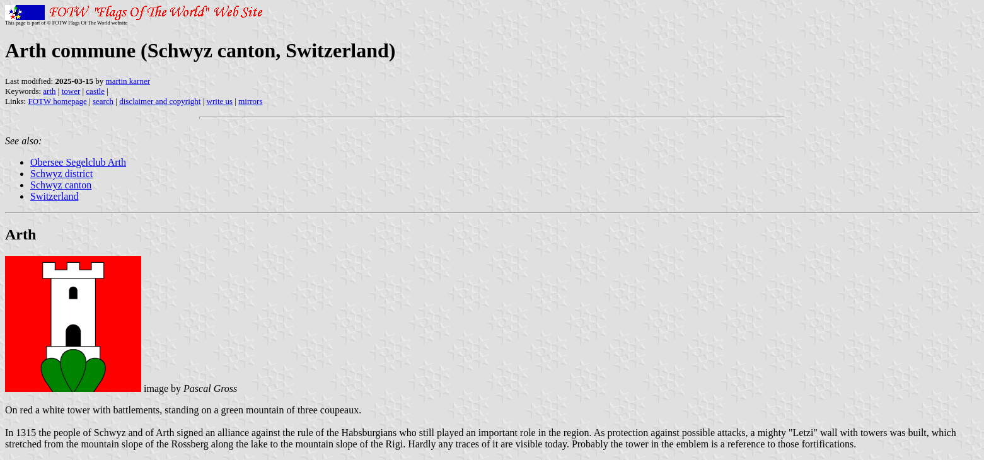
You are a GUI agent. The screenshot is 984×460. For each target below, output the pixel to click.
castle (95, 91)
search (103, 101)
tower (71, 91)
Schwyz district (61, 173)
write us (220, 101)
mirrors (250, 101)
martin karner (128, 81)
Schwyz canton (60, 185)
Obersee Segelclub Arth (78, 162)
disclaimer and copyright (159, 101)
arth (49, 91)
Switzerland (54, 196)
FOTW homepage (57, 101)
